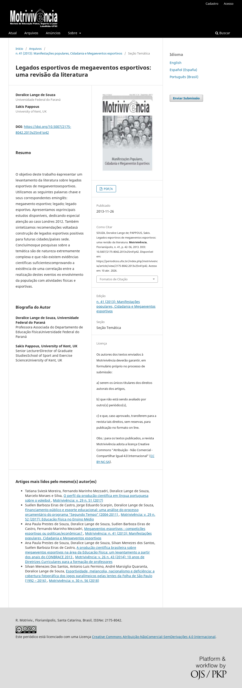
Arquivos (31, 33)
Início (19, 48)
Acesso (228, 3)
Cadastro (212, 3)
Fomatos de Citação (114, 279)
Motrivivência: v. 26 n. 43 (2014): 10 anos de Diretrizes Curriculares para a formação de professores (84, 559)
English (176, 62)
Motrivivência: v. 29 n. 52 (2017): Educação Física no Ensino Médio (90, 516)
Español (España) (183, 69)
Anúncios (53, 33)
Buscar (222, 33)
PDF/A (108, 189)
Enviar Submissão (186, 98)
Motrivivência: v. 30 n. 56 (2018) (74, 580)
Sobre (73, 33)
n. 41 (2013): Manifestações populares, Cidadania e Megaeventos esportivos (69, 53)
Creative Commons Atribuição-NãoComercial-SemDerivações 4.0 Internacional (154, 636)
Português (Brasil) (184, 77)
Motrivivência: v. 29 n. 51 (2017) (78, 500)
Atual (13, 33)
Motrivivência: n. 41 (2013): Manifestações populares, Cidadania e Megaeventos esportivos (88, 535)
